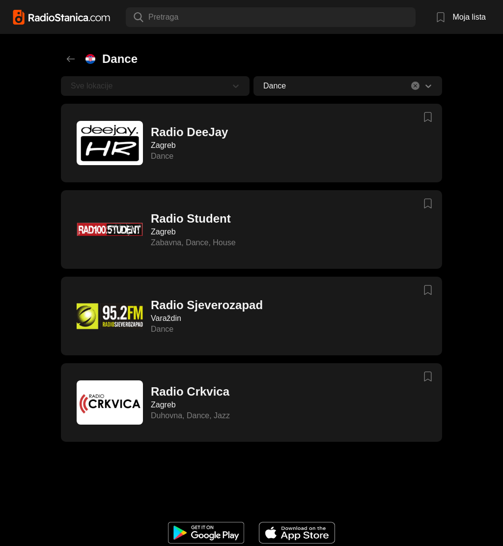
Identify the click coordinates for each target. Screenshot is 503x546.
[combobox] (149, 17)
